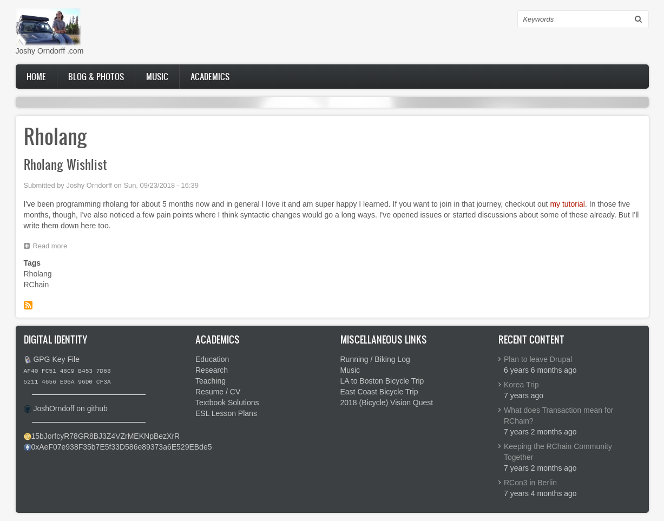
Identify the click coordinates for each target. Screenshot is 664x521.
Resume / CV (217, 391)
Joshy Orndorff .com (50, 51)
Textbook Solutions (227, 402)
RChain (36, 284)
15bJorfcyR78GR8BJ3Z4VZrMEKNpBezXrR (105, 436)
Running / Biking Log (375, 359)
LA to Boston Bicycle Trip (382, 381)
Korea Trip (521, 384)
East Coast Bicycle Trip (379, 391)
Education (212, 359)
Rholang (38, 273)
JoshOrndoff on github (70, 408)
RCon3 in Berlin (530, 482)
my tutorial (567, 204)
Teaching (210, 381)
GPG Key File (56, 359)
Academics (209, 76)
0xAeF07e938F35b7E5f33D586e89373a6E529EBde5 (121, 447)
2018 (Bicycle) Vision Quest (386, 402)
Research (211, 370)
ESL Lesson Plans (226, 413)
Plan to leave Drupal (538, 359)
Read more (53, 247)
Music (157, 76)
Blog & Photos (96, 76)
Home (36, 76)
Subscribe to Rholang (28, 305)
